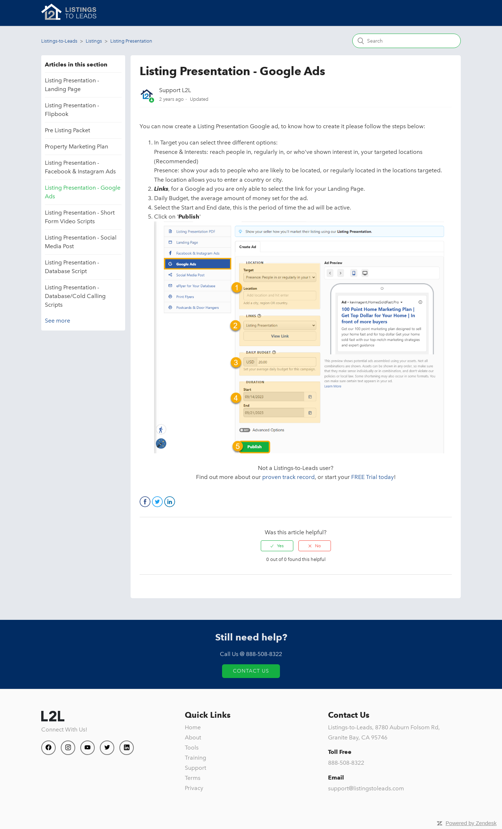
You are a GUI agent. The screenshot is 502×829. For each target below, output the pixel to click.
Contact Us (251, 671)
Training (195, 757)
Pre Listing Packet (67, 130)
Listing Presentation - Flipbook (72, 109)
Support (195, 767)
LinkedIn (169, 501)
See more (57, 320)
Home (193, 727)
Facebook (145, 501)
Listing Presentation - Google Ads (82, 192)
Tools (192, 747)
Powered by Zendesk (471, 823)
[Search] (406, 41)
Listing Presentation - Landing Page (72, 84)
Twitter (157, 501)
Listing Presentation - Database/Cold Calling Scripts (75, 296)
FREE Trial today (372, 477)
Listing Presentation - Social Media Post (80, 242)
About (193, 737)
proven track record (288, 477)
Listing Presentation (131, 41)
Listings (94, 41)
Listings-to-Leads (59, 41)
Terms (192, 777)
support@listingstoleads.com (366, 788)
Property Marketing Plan (76, 146)
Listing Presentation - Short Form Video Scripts (80, 217)
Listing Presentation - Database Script (72, 267)
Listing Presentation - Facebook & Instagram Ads (80, 167)
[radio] (277, 545)
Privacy (194, 788)
